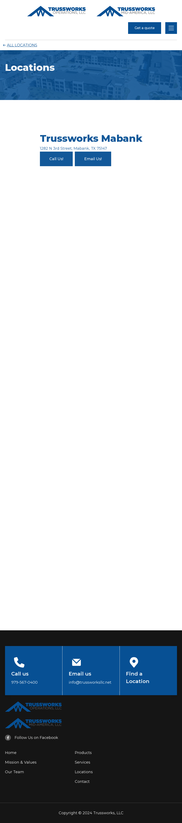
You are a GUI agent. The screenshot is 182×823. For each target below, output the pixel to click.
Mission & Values (21, 762)
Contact (82, 781)
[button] (171, 28)
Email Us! (93, 158)
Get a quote (145, 28)
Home (11, 752)
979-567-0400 (24, 682)
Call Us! (56, 158)
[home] (56, 11)
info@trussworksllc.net (90, 682)
